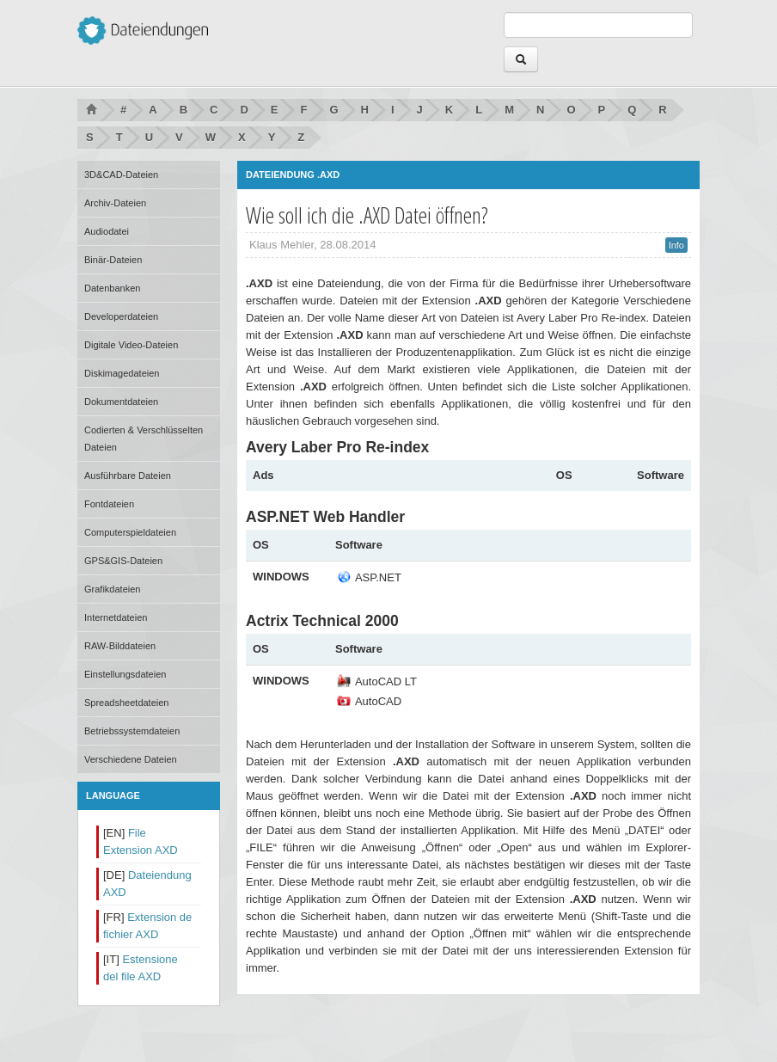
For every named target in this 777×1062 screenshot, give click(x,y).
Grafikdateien (112, 589)
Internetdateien (115, 617)
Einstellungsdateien (125, 674)
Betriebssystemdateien (132, 731)
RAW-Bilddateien (120, 646)
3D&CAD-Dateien (121, 174)
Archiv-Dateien (115, 203)
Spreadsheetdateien (126, 702)
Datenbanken (112, 288)
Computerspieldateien (130, 532)
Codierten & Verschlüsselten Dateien (143, 438)
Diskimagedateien (121, 373)
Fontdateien (109, 504)
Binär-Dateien (113, 260)
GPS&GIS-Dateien (123, 561)
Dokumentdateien (121, 401)
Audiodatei (106, 231)
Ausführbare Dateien (127, 475)
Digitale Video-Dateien (131, 345)
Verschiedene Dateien (130, 759)
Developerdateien (121, 316)
